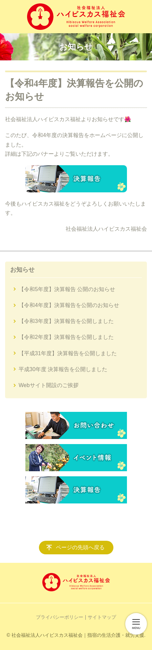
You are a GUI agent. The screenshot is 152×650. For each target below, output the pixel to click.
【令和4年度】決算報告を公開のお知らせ (69, 305)
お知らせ (22, 269)
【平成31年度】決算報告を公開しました (68, 353)
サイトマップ (102, 617)
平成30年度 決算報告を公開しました (63, 369)
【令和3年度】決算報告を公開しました (66, 321)
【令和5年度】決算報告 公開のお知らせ (67, 289)
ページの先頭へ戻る (80, 547)
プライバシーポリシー (59, 617)
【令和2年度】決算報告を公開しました (66, 337)
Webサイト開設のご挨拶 (49, 385)
